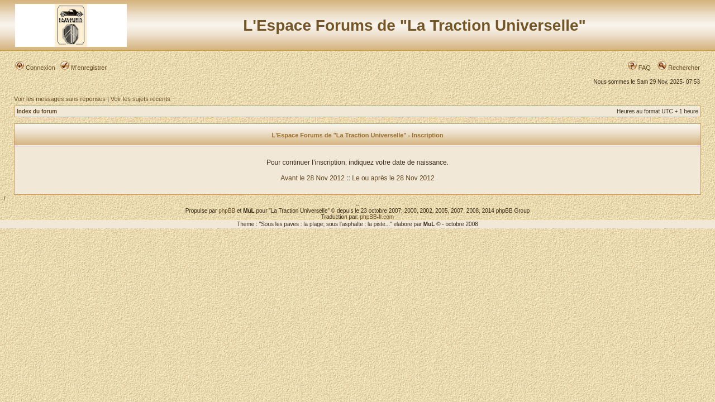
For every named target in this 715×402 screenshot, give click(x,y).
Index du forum (37, 111)
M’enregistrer (83, 67)
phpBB (226, 211)
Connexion (35, 67)
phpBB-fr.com (377, 217)
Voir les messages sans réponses (60, 98)
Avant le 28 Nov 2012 (312, 178)
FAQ (639, 67)
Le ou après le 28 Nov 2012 (393, 178)
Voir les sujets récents (140, 98)
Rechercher (678, 67)
